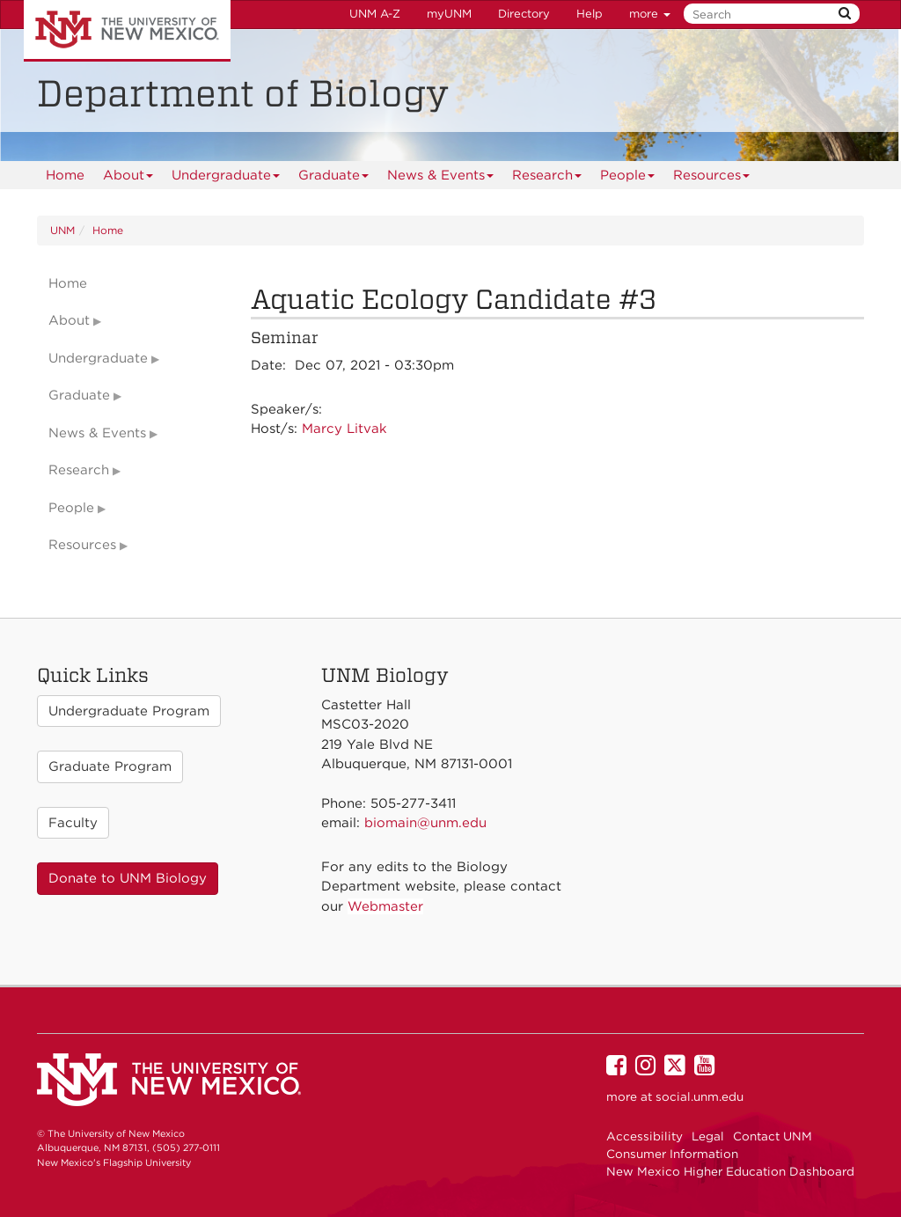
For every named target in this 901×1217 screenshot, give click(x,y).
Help (589, 13)
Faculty (73, 823)
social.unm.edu (700, 1096)
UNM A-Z (374, 13)
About (128, 178)
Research (547, 178)
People (628, 178)
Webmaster (385, 906)
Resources (712, 178)
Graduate (334, 178)
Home (65, 175)
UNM (62, 230)
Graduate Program (110, 766)
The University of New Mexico (127, 31)
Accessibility (644, 1136)
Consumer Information (672, 1154)
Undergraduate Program (128, 711)
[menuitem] (65, 175)
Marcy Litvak (344, 428)
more (649, 13)
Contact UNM (772, 1136)
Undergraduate (226, 178)
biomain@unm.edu (425, 823)
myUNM (449, 13)
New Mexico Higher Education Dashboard (730, 1171)
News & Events (440, 178)
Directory (524, 13)
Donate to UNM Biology (127, 878)
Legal (708, 1136)
